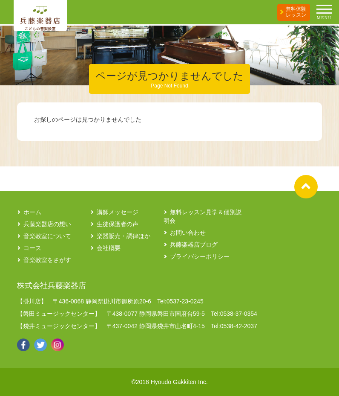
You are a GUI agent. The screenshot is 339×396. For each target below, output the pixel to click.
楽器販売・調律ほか (123, 236)
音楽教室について (47, 236)
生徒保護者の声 (117, 224)
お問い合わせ (188, 232)
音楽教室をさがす (47, 259)
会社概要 (109, 248)
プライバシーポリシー (200, 256)
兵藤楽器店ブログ (194, 244)
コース (32, 248)
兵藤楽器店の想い (47, 224)
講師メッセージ (117, 212)
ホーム (32, 212)
